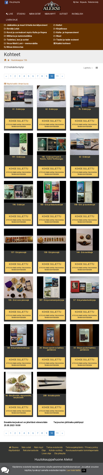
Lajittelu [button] (88, 68)
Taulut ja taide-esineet (66, 39)
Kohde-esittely (56, 450)
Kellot (57, 25)
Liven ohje (12, 20)
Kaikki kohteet (62, 43)
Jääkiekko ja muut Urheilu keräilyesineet (25, 25)
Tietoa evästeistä (54, 447)
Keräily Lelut (11, 28)
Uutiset (64, 14)
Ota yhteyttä (14, 2)
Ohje (44, 450)
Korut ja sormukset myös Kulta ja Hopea (25, 32)
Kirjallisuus (60, 28)
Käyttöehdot (14, 450)
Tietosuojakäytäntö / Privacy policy (82, 447)
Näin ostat (35, 14)
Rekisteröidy (93, 2)
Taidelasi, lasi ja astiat (16, 39)
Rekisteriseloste (30, 450)
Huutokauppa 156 (19, 60)
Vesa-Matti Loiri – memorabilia (21, 43)
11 (57, 76)
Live (9, 14)
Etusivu (21, 14)
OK (83, 470)
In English (77, 14)
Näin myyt (50, 14)
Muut (57, 36)
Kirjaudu (83, 2)
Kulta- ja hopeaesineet (66, 32)
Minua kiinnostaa (13, 47)
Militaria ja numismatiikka (18, 36)
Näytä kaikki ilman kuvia (16, 83)
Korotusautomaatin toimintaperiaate (82, 450)
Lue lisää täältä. (74, 470)
